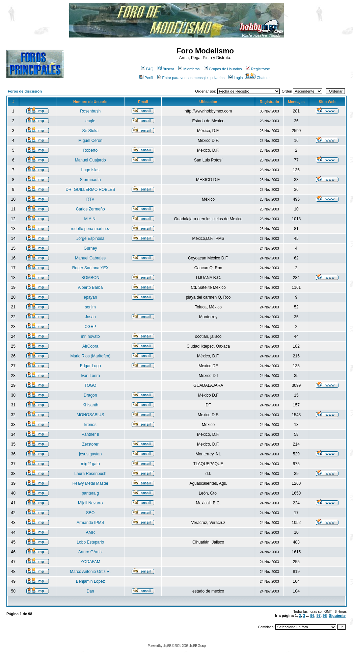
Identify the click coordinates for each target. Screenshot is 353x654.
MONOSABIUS (90, 414)
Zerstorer (90, 444)
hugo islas (90, 170)
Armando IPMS (90, 522)
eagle (90, 121)
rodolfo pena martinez (90, 228)
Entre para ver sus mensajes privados (191, 78)
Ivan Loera (90, 375)
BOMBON (90, 277)
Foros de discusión (25, 91)
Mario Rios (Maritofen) (90, 356)
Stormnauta (90, 179)
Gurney (90, 248)
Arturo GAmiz (90, 552)
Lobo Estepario (90, 542)
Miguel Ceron (90, 140)
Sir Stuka (90, 130)
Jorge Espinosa (90, 238)
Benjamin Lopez (90, 581)
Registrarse (258, 69)
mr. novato (90, 336)
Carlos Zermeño (90, 209)
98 (325, 615)
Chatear (257, 78)
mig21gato (90, 463)
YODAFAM (90, 561)
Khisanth (90, 405)
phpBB (167, 646)
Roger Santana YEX (90, 268)
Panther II (90, 434)
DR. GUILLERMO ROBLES (90, 189)
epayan (90, 297)
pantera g (90, 493)
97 (319, 615)
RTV (90, 199)
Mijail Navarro (90, 503)
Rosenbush (90, 111)
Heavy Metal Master (90, 483)
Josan (90, 317)
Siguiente (337, 615)
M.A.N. (90, 219)
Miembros (188, 69)
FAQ (147, 69)
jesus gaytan (90, 454)
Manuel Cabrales (90, 258)
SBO (90, 512)
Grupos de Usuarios (223, 69)
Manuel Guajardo (90, 160)
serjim (90, 307)
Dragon (90, 395)
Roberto (90, 150)
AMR (90, 532)
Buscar (166, 69)
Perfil (146, 78)
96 (312, 615)
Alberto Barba (90, 287)
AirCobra (90, 346)
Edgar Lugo (90, 365)
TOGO (90, 385)
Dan (90, 591)
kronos (90, 424)
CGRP (90, 326)
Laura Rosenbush (90, 473)
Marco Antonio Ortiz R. (90, 571)
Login (235, 78)
